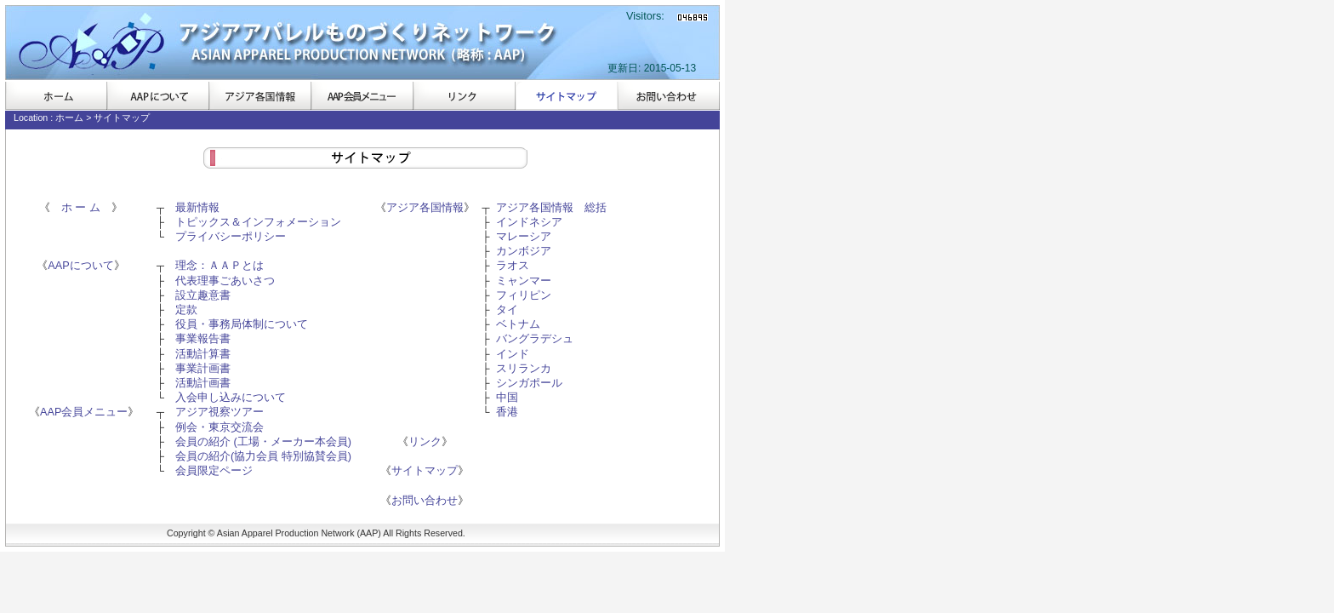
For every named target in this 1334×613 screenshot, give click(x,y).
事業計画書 (203, 369)
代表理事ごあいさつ (225, 281)
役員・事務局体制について (241, 324)
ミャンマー (523, 281)
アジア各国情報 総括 (551, 208)
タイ (507, 310)
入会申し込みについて (230, 398)
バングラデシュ (534, 339)
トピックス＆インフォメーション (258, 222)
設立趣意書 (203, 295)
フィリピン (523, 295)
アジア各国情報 (260, 96)
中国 (507, 398)
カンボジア (523, 251)
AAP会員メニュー (362, 96)
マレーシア (523, 237)
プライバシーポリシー (230, 237)
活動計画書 (203, 383)
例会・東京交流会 (219, 427)
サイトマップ (567, 96)
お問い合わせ (669, 96)
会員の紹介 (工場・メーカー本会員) (263, 442)
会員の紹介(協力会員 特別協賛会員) (263, 456)
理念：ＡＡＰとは (219, 266)
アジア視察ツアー (219, 412)
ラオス (512, 266)
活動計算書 (203, 354)
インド (512, 354)
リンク (464, 96)
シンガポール (529, 383)
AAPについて (158, 96)
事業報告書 (203, 339)
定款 (186, 310)
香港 (507, 412)
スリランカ (523, 369)
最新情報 (197, 208)
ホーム (56, 96)
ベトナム (518, 324)
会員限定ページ (214, 471)
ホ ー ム (80, 208)
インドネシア (529, 222)
